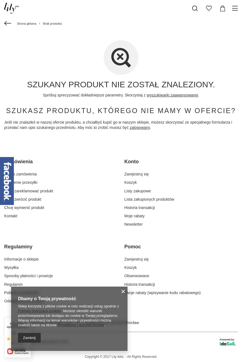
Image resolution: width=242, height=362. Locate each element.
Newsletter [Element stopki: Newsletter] (133, 224)
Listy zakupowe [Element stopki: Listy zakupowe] (137, 191)
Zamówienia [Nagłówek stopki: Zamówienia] (18, 161)
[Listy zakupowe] (209, 8)
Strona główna (26, 23)
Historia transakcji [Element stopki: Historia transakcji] (139, 207)
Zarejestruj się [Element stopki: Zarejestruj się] (136, 174)
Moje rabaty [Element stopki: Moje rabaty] (134, 216)
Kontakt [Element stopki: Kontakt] (10, 216)
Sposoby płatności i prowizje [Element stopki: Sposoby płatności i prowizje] (28, 276)
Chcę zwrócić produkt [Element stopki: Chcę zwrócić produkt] (22, 199)
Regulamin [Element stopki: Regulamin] (13, 284)
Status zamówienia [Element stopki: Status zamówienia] (20, 174)
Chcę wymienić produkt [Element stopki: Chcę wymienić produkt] (24, 207)
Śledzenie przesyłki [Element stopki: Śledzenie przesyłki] (20, 182)
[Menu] (236, 8)
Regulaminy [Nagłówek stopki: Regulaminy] (18, 246)
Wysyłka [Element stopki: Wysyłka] (11, 267)
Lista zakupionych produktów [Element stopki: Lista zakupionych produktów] (149, 199)
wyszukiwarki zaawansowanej (172, 95)
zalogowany (140, 127)
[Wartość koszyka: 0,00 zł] (223, 8)
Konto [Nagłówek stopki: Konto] (131, 161)
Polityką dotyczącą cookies (39, 311)
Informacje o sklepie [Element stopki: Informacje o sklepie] (21, 259)
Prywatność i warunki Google (81, 325)
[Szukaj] (195, 8)
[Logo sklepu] (11, 8)
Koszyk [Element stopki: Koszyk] (130, 182)
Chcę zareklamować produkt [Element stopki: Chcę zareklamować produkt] (28, 191)
